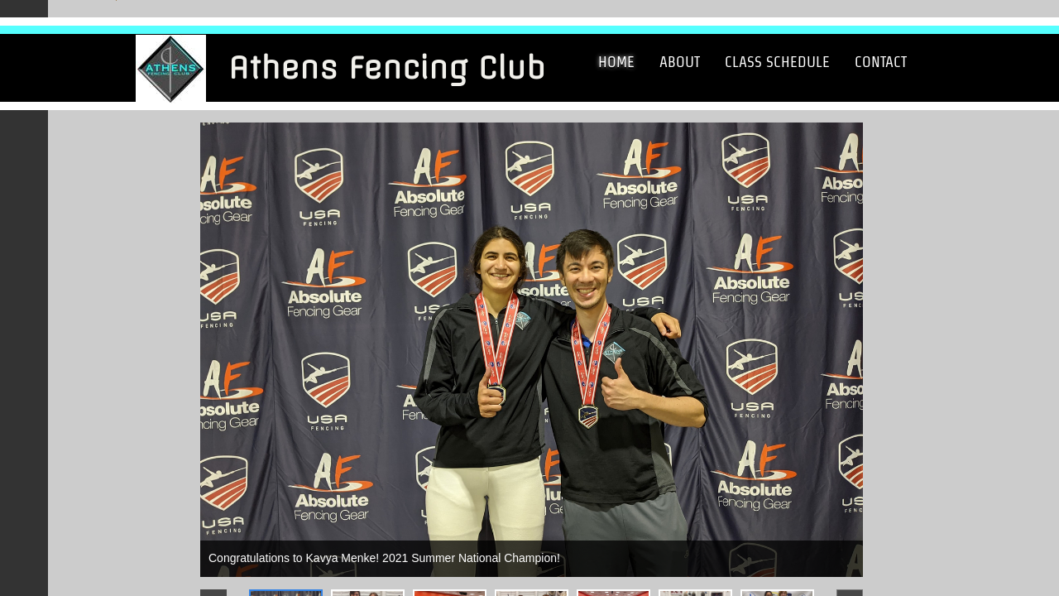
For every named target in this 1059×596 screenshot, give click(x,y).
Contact (881, 62)
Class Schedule (777, 62)
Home (616, 62)
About (679, 62)
